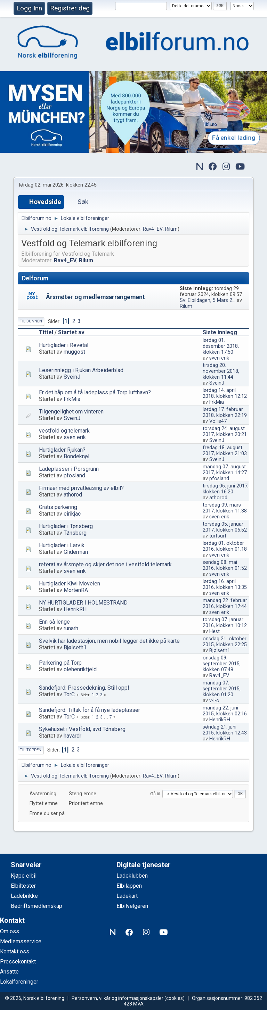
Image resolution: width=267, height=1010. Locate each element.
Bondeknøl (76, 456)
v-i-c (214, 701)
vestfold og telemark (64, 430)
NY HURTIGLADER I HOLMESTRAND (83, 602)
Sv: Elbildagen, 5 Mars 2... (207, 300)
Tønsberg (75, 532)
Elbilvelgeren (132, 906)
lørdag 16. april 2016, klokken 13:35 (225, 584)
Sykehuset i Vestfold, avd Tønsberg (82, 729)
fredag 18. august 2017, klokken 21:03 (225, 451)
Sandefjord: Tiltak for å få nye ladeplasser (89, 710)
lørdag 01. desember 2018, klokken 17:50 (221, 346)
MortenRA (76, 590)
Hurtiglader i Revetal (63, 345)
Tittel (46, 332)
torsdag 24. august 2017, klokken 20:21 (225, 431)
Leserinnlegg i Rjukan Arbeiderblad (81, 370)
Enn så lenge (54, 621)
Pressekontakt (18, 961)
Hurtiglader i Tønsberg (66, 526)
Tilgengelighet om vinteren (71, 411)
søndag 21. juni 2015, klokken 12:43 (225, 730)
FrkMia (72, 399)
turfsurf (218, 536)
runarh (71, 628)
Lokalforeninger (19, 981)
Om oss (9, 931)
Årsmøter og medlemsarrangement (95, 297)
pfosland (74, 475)
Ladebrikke (24, 896)
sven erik (219, 358)
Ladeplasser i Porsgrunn (69, 469)
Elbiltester (23, 885)
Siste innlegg (223, 332)
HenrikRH (75, 609)
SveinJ (72, 376)
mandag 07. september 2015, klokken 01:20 (222, 689)
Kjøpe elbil (24, 875)
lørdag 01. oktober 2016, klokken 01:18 (225, 546)
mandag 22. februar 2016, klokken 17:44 (225, 603)
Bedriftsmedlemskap (36, 906)
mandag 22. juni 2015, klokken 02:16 (225, 711)
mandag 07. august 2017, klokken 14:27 (225, 470)
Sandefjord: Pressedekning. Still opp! (84, 687)
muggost (74, 351)
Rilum (171, 229)
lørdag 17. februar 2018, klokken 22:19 (225, 412)
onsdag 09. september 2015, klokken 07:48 (222, 664)
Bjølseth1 (75, 647)
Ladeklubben (132, 875)
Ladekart (127, 896)
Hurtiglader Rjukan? (62, 449)
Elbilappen (129, 885)
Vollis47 (218, 421)
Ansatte (9, 971)
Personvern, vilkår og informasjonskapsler (117, 998)
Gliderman (76, 552)
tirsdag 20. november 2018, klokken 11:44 (221, 371)
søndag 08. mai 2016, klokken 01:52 (225, 565)
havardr (72, 735)
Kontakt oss (14, 951)
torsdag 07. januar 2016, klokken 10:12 (225, 623)
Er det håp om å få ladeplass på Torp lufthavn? (95, 392)
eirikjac (72, 513)
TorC (69, 694)
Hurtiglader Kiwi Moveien (69, 583)
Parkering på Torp (60, 662)
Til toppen (30, 750)
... (106, 717)
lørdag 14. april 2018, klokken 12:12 (225, 393)
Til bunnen (31, 321)
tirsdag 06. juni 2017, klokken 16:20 (226, 489)
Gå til (155, 793)
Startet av (71, 332)
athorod (73, 494)
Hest (214, 631)
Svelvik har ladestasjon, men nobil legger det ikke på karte (109, 641)
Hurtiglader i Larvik (61, 545)
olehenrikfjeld (80, 669)
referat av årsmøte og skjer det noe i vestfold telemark (105, 564)
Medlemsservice (20, 941)
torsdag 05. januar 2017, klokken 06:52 (225, 527)
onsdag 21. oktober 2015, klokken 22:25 (225, 642)
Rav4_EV (153, 229)
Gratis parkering (58, 507)
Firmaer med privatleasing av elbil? (81, 488)
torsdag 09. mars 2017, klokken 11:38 (225, 508)
